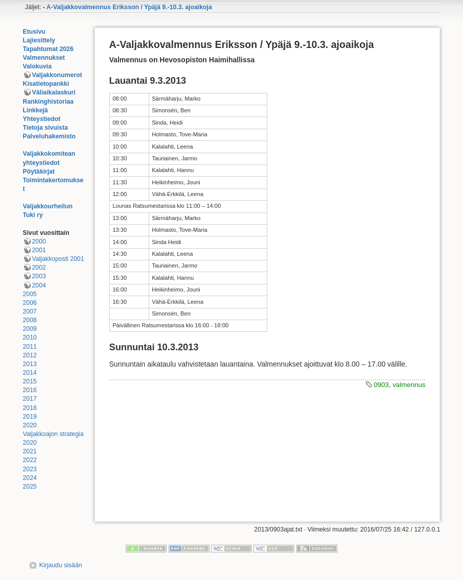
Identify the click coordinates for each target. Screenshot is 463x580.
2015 (30, 381)
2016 (30, 390)
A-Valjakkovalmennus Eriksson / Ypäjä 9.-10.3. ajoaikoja (129, 7)
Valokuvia (37, 66)
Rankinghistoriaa (48, 101)
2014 (30, 372)
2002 (39, 267)
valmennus (408, 385)
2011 (30, 346)
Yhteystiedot (42, 119)
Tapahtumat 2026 (48, 49)
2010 (30, 337)
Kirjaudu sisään (60, 565)
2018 (30, 408)
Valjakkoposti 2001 (58, 258)
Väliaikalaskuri (54, 92)
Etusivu (34, 31)
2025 (30, 486)
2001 (39, 250)
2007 (30, 311)
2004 (39, 285)
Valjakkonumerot (57, 75)
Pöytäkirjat (39, 171)
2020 (30, 425)
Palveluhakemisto (49, 136)
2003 (39, 276)
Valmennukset (44, 57)
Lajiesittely (39, 40)
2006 (30, 302)
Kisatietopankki (46, 83)
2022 (30, 460)
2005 (30, 294)
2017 (30, 398)
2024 (30, 477)
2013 (30, 364)
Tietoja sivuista (45, 127)
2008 (30, 320)
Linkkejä (35, 110)
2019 (30, 416)
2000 (39, 241)
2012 (30, 355)
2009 (30, 328)
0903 (381, 385)
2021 (30, 451)
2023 (30, 469)
